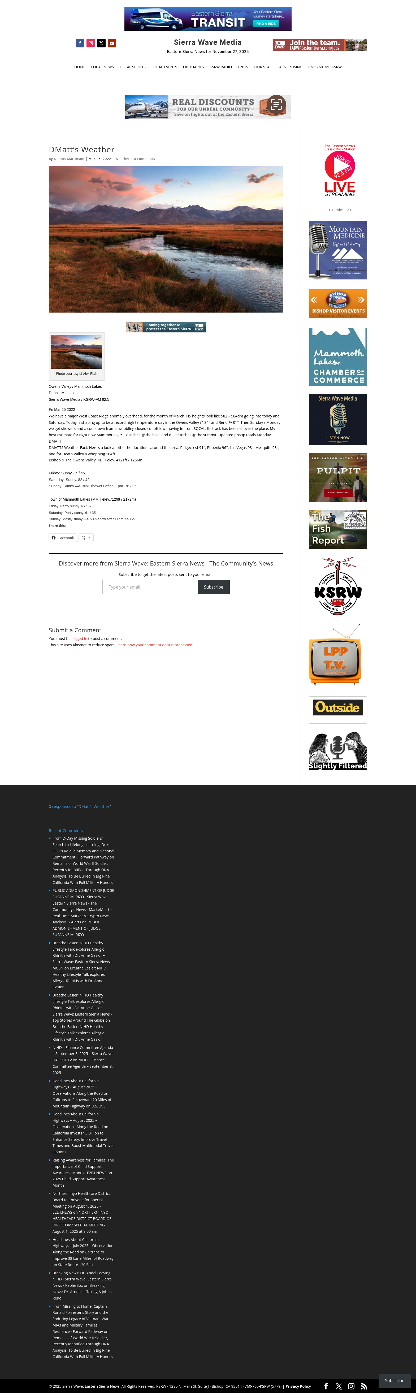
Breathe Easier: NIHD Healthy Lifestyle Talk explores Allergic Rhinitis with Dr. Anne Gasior (78, 1032)
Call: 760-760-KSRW (325, 67)
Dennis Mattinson (69, 159)
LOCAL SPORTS (133, 67)
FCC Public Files (338, 209)
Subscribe (213, 587)
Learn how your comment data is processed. (154, 644)
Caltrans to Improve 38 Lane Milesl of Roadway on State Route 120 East (83, 1258)
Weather (122, 159)
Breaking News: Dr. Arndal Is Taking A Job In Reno (82, 1291)
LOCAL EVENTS (164, 67)
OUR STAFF (263, 67)
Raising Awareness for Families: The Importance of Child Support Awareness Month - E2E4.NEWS (83, 1166)
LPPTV (243, 67)
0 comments (144, 159)
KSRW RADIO (221, 67)
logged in (79, 638)
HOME (79, 67)
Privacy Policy (298, 1385)
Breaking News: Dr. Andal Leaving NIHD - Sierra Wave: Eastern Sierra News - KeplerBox (82, 1279)
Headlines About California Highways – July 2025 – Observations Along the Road (84, 1245)
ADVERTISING (291, 67)
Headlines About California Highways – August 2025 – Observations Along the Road (78, 1087)
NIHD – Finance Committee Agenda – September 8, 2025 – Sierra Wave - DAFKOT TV (84, 1053)
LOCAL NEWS (102, 67)
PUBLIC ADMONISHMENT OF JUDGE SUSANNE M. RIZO (77, 928)
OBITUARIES (193, 67)
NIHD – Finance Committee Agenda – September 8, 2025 (83, 1066)
